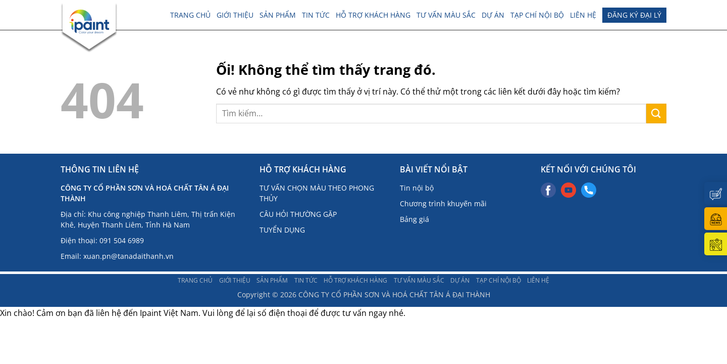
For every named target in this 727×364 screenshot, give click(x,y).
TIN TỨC (316, 15)
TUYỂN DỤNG (282, 230)
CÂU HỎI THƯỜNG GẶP (298, 214)
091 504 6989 (121, 240)
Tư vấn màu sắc (446, 15)
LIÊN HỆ (583, 15)
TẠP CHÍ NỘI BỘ (537, 15)
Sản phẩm (277, 15)
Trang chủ (190, 15)
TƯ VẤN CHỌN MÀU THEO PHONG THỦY (316, 193)
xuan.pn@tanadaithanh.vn (128, 256)
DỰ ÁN (493, 15)
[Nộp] (656, 113)
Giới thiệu (235, 15)
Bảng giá (414, 219)
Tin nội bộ (417, 188)
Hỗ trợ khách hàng (373, 15)
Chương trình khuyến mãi (443, 203)
